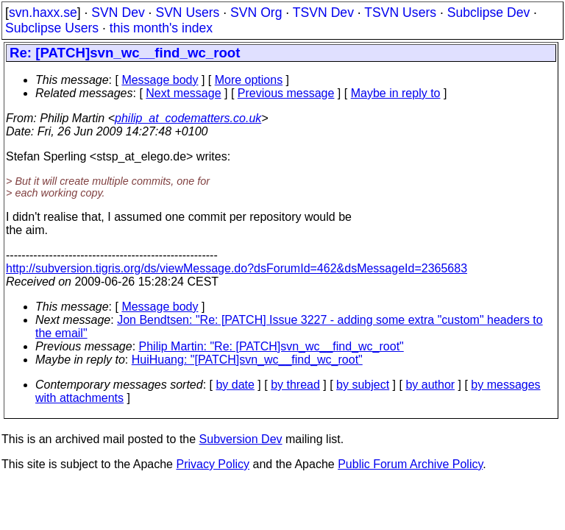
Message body (159, 80)
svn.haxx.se (43, 12)
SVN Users (187, 12)
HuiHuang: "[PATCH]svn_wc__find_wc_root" (247, 359)
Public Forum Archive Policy (410, 464)
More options (249, 80)
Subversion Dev (240, 439)
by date (235, 384)
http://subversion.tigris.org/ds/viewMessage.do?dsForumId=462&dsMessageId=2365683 (236, 268)
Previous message (286, 93)
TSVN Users (400, 12)
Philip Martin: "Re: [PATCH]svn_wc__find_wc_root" (271, 346)
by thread (295, 384)
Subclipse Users (52, 28)
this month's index (161, 28)
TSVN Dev (323, 12)
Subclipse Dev (488, 12)
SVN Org (256, 12)
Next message (183, 93)
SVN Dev (117, 12)
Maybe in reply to (396, 93)
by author (430, 384)
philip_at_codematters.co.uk (188, 118)
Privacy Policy (212, 464)
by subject (362, 384)
